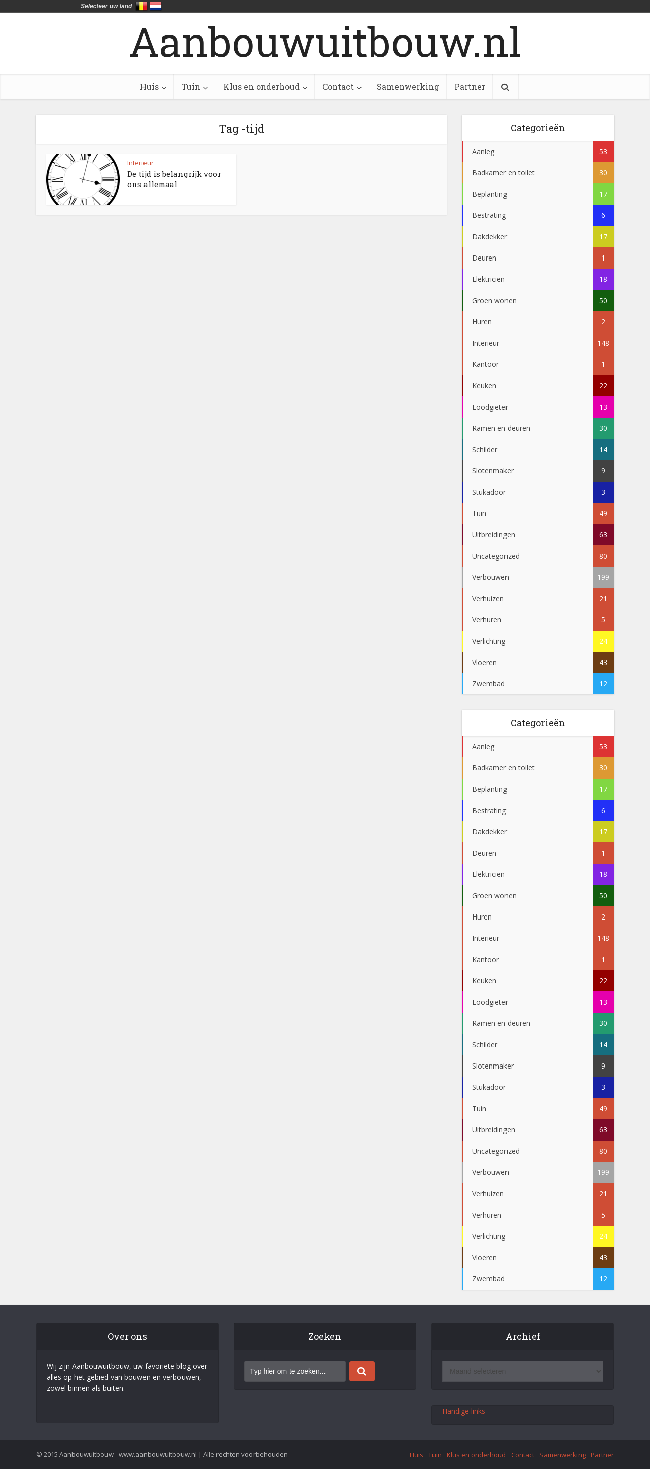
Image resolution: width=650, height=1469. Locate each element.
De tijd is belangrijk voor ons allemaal (174, 179)
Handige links (463, 1411)
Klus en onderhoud (261, 86)
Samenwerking (408, 86)
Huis (149, 86)
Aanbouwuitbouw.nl (325, 41)
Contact (338, 86)
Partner (469, 86)
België (141, 6)
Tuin (191, 86)
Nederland (156, 6)
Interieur (140, 162)
